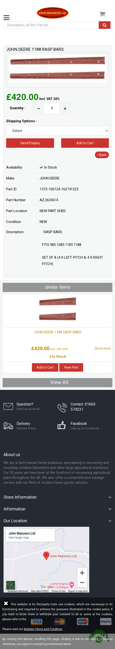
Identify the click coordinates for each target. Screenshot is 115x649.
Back (101, 155)
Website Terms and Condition (43, 629)
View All (59, 382)
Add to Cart (85, 143)
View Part (71, 367)
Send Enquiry (30, 143)
